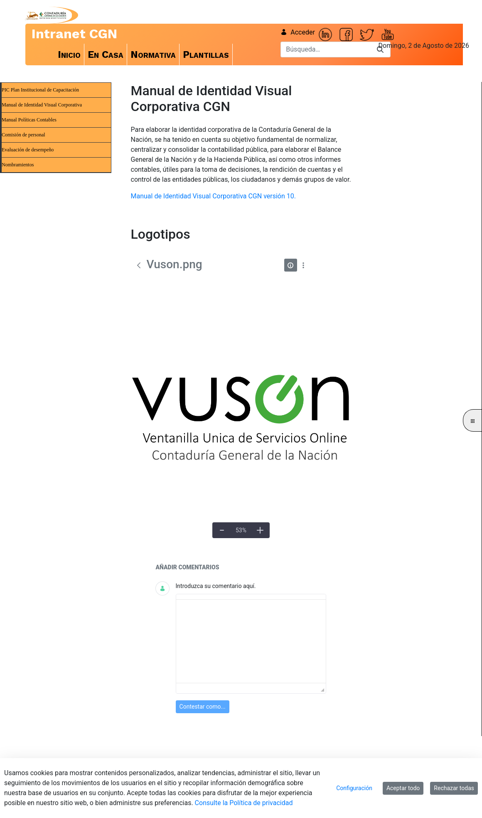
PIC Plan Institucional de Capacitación (40, 90)
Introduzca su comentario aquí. (216, 586)
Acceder (297, 32)
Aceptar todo (403, 788)
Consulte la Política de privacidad (244, 803)
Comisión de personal (23, 135)
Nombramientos (18, 165)
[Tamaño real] (240, 530)
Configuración (354, 788)
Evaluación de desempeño (28, 150)
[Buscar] (325, 49)
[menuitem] (69, 54)
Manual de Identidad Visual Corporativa (42, 105)
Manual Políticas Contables (29, 120)
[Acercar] (260, 530)
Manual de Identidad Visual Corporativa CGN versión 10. (213, 196)
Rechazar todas (454, 788)
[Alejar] (222, 530)
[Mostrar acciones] (303, 265)
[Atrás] (139, 265)
